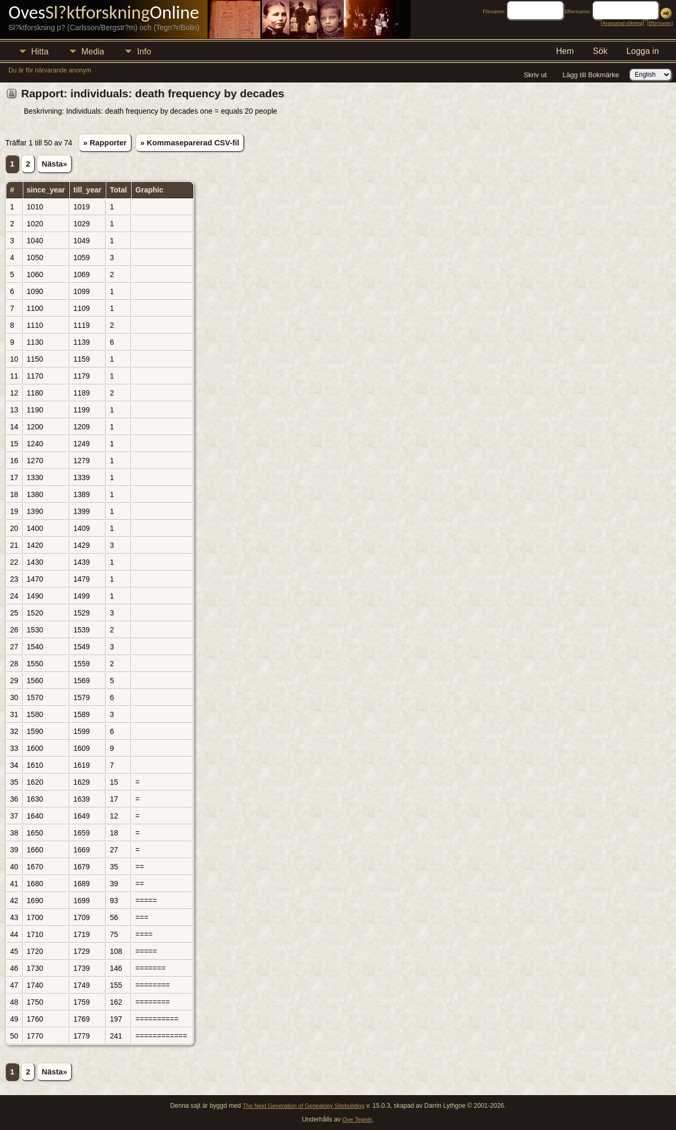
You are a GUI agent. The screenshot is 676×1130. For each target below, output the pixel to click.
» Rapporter (105, 143)
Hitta (40, 51)
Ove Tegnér (357, 1119)
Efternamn (660, 23)
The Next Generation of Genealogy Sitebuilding (304, 1106)
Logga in (642, 51)
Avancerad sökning (622, 23)
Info (144, 51)
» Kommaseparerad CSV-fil (189, 143)
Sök (600, 51)
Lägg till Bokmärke (590, 75)
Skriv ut (535, 75)
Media (93, 51)
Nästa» (54, 164)
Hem (565, 51)
